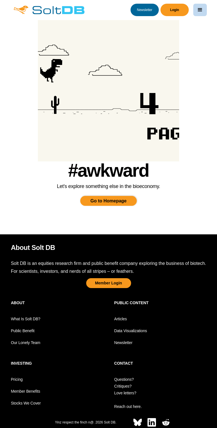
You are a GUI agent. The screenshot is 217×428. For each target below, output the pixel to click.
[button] (200, 10)
